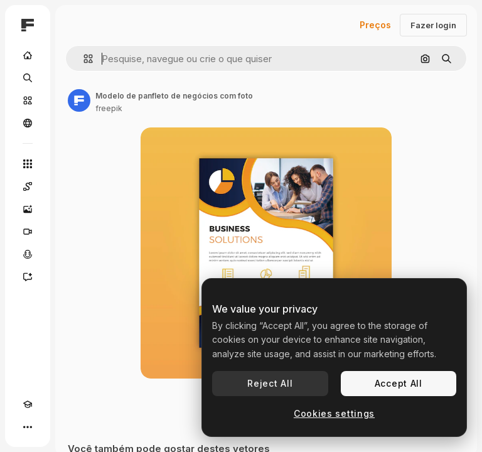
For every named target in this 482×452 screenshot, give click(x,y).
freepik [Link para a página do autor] (108, 108)
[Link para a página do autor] (79, 100)
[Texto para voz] (28, 254)
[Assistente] (28, 277)
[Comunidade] (28, 123)
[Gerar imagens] (28, 209)
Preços (375, 24)
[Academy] (28, 404)
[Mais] (28, 427)
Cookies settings (334, 413)
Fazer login (433, 25)
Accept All (398, 383)
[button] (83, 58)
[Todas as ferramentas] (28, 164)
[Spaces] (28, 186)
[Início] (28, 55)
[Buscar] (28, 78)
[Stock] (28, 100)
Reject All (269, 383)
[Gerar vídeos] (28, 232)
